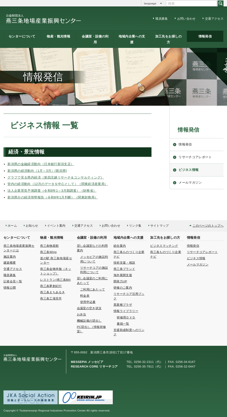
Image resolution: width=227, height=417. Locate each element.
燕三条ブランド (124, 269)
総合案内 (120, 245)
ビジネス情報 (189, 170)
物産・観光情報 (58, 36)
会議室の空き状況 (89, 308)
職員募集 (161, 18)
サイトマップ (159, 225)
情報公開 (9, 287)
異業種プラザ (123, 304)
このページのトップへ (208, 225)
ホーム (12, 225)
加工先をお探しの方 (168, 39)
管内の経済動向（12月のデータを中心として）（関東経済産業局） (57, 184)
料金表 (84, 295)
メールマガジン (190, 182)
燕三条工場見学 (51, 298)
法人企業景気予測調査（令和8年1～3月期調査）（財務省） (51, 190)
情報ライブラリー (126, 311)
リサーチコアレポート (195, 157)
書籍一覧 (123, 323)
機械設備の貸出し (89, 320)
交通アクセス (214, 18)
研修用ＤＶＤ (126, 317)
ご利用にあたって (92, 289)
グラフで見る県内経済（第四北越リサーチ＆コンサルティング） (55, 177)
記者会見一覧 (12, 281)
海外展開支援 (123, 275)
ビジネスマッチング (164, 245)
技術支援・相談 (124, 262)
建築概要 (9, 262)
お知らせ (32, 225)
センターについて (22, 36)
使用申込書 (88, 302)
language (150, 3)
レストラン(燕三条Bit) (55, 279)
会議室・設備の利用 (95, 39)
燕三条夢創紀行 (51, 286)
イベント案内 (56, 225)
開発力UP (120, 281)
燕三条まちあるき (52, 292)
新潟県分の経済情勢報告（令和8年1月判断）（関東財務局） (52, 197)
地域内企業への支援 (132, 39)
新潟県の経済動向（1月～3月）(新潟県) (37, 171)
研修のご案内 (123, 287)
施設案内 (9, 256)
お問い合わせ (186, 18)
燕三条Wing (48, 252)
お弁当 (81, 314)
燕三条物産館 (49, 245)
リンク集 (135, 225)
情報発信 (205, 36)
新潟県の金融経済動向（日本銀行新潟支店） (40, 164)
